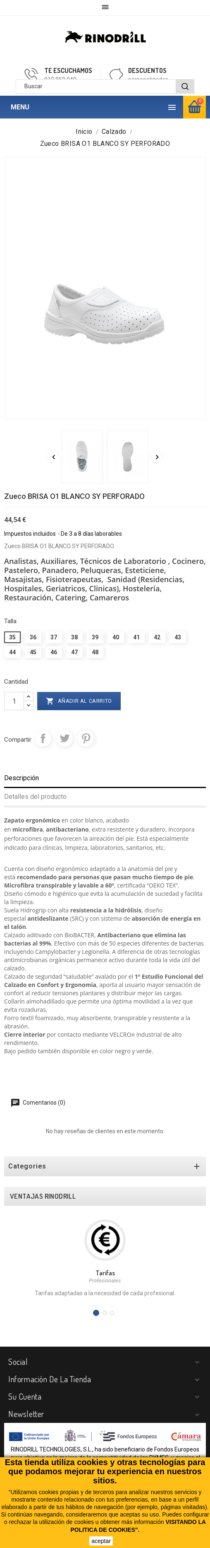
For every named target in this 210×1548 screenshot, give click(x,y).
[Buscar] (105, 86)
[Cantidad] (14, 701)
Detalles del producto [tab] (35, 797)
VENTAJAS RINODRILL (43, 1196)
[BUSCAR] (185, 86)
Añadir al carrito (79, 701)
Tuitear (64, 738)
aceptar (101, 1541)
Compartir (43, 738)
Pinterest (86, 738)
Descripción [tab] (21, 778)
